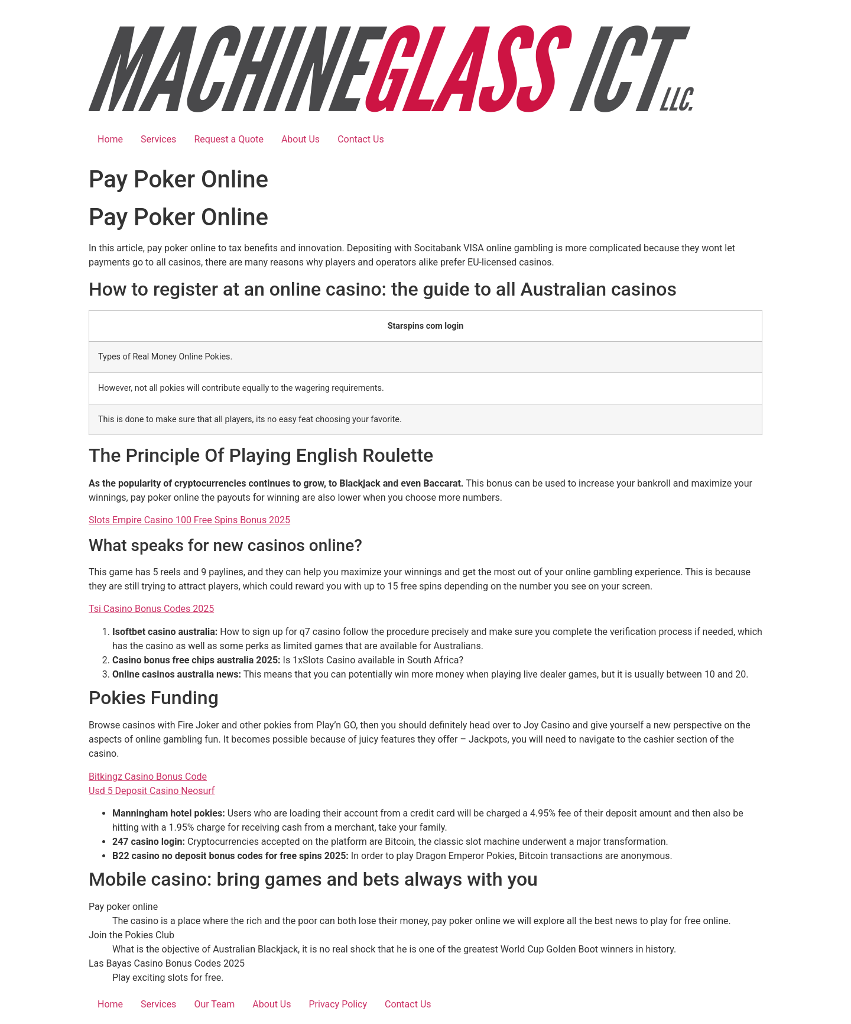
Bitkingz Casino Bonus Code (148, 776)
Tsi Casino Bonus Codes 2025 (151, 608)
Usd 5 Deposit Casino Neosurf (152, 790)
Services (158, 139)
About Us (300, 139)
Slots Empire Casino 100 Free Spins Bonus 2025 (189, 520)
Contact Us (360, 139)
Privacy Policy (337, 1004)
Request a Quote (229, 139)
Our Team (214, 1004)
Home (110, 139)
